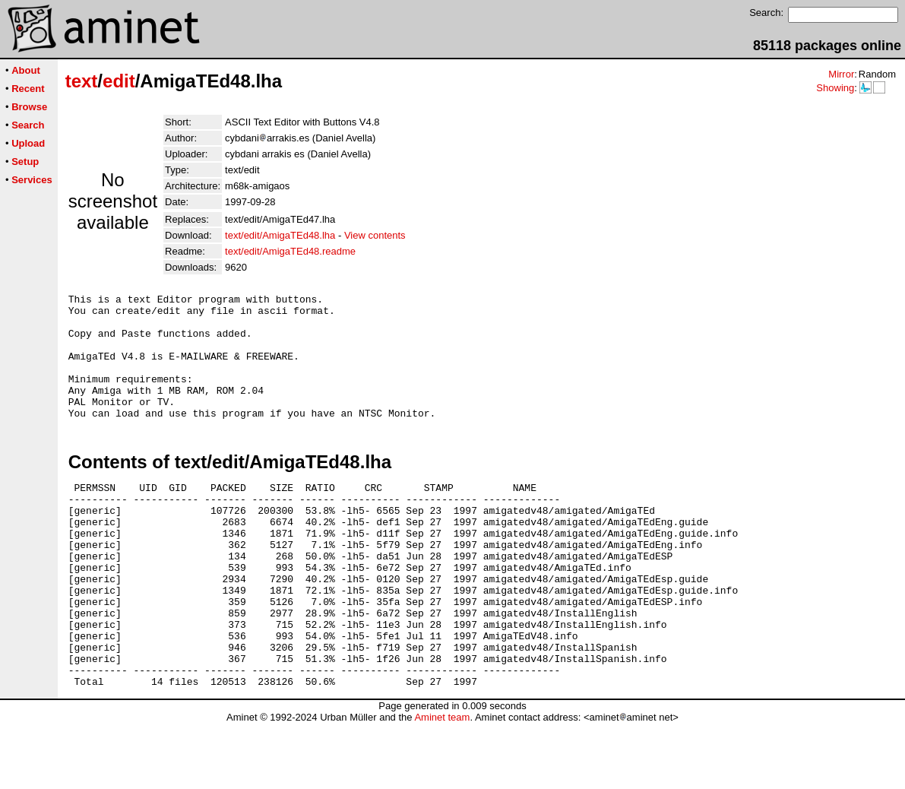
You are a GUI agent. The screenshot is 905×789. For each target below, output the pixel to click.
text (81, 81)
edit (119, 81)
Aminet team (442, 783)
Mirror (841, 74)
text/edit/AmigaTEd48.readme (290, 251)
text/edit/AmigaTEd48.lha (280, 235)
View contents (375, 235)
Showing (835, 87)
